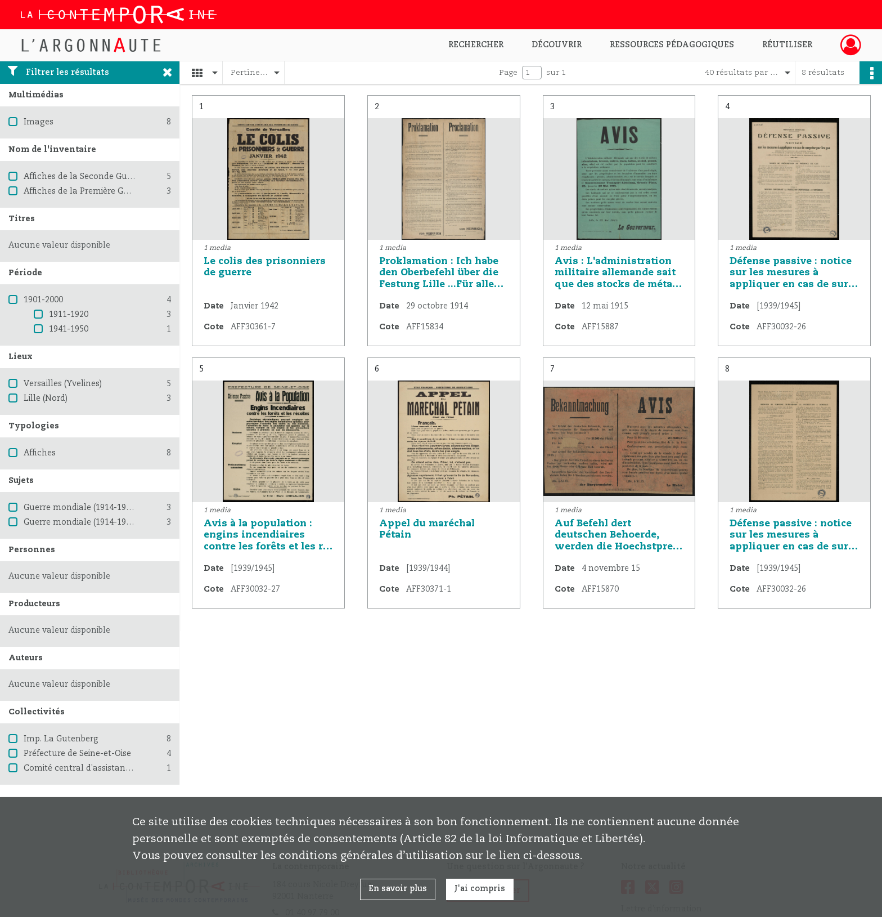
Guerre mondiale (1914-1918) (80, 508)
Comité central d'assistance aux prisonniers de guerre (131, 768)
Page (508, 73)
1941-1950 (68, 329)
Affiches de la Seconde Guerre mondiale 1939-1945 (124, 177)
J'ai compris (479, 889)
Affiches (40, 453)
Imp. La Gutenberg (61, 739)
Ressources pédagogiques (672, 45)
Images (38, 122)
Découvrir (557, 45)
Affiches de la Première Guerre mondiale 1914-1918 (125, 191)
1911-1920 (68, 315)
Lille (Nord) (46, 398)
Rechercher (475, 45)
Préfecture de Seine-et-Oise (77, 754)
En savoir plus (397, 889)
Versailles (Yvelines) (63, 384)
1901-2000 (43, 300)
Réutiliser (787, 45)
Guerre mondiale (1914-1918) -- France (100, 522)
